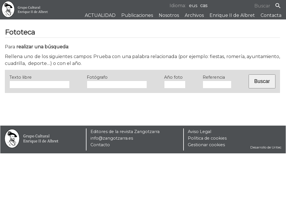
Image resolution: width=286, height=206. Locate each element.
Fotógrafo (97, 77)
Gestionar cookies (206, 144)
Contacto (100, 144)
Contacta (271, 15)
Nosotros (169, 15)
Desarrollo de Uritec (265, 147)
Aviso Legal (199, 131)
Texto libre (20, 77)
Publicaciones (137, 15)
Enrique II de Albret (232, 15)
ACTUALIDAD (100, 15)
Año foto (173, 77)
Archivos (194, 15)
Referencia (214, 77)
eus (193, 5)
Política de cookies (207, 138)
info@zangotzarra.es (111, 138)
